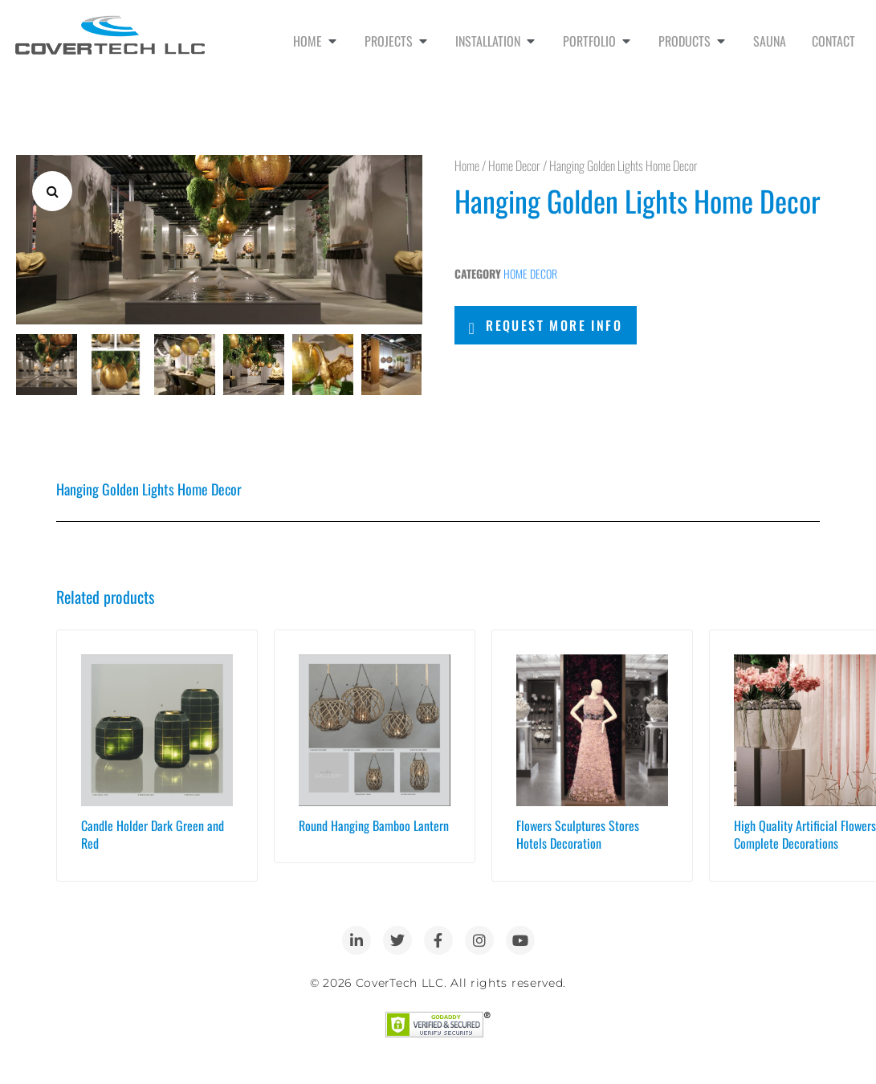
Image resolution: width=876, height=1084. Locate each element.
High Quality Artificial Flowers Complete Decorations (805, 832)
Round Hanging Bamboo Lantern (374, 823)
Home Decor (514, 165)
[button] (52, 191)
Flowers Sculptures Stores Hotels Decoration (577, 832)
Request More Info (554, 325)
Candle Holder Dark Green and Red (152, 832)
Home (466, 165)
